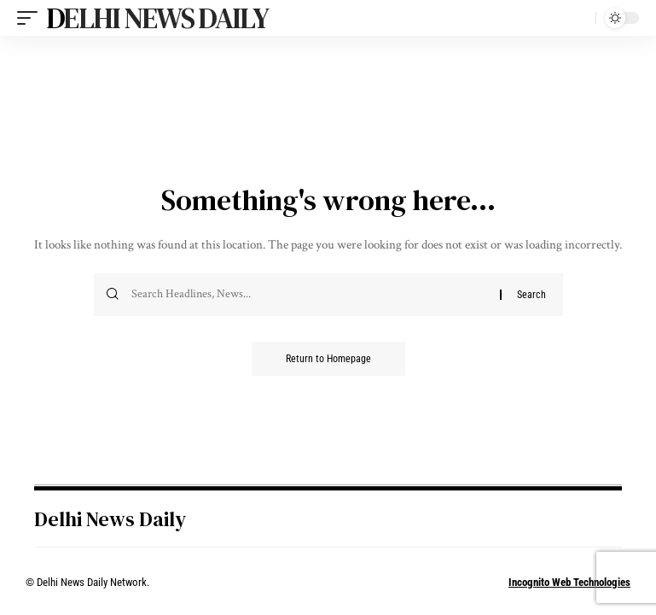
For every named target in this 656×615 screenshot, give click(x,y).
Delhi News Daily (157, 18)
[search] (578, 17)
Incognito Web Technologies (569, 582)
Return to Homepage (328, 359)
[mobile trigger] (31, 18)
